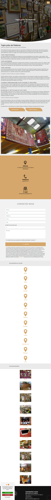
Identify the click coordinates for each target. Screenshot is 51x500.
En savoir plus (14, 104)
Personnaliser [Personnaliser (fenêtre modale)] (7, 497)
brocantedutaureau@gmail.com (25, 193)
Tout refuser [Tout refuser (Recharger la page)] (7, 495)
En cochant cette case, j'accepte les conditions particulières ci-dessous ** (21, 235)
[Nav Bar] (48, 2)
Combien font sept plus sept (11, 220)
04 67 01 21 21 (26, 181)
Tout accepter (7, 492)
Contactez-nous (32, 104)
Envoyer (27, 239)
